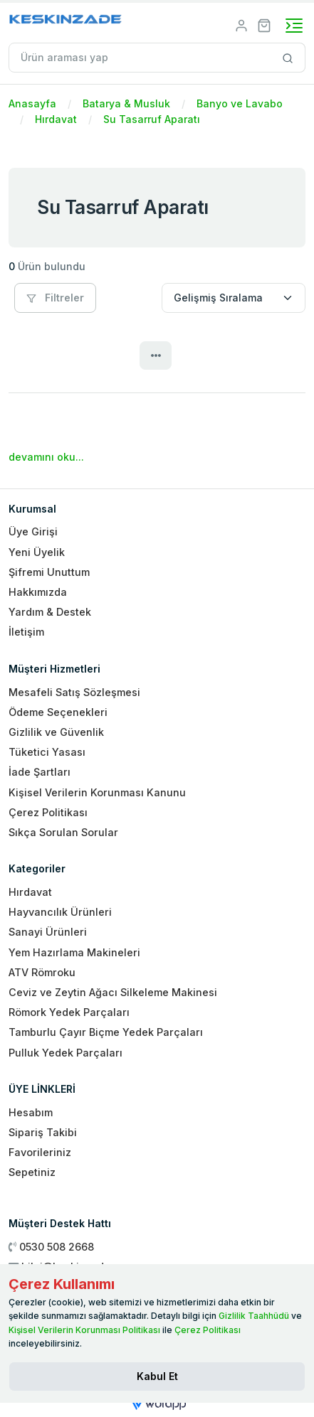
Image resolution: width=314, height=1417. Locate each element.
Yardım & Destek (50, 612)
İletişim (26, 632)
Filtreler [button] (55, 298)
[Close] (157, 1376)
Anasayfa (32, 103)
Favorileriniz (40, 1152)
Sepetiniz (32, 1172)
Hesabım (31, 1112)
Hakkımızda (38, 592)
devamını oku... (46, 457)
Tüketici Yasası (47, 752)
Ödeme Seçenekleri (58, 712)
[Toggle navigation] (294, 25)
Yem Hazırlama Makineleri (74, 952)
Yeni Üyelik (37, 552)
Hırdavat (56, 119)
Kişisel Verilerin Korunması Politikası (84, 1330)
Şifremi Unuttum (49, 572)
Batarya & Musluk (126, 103)
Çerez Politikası (48, 812)
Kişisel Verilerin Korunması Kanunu (97, 792)
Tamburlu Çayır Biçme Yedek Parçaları (106, 1032)
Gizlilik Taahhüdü (254, 1315)
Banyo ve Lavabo (240, 103)
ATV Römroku (42, 972)
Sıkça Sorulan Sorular (63, 832)
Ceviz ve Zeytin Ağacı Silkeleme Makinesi (113, 992)
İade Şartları (39, 772)
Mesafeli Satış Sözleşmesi (74, 692)
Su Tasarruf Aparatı (151, 119)
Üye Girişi (33, 531)
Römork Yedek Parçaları (69, 1012)
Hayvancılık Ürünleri (60, 912)
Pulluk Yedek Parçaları (65, 1053)
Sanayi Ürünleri (48, 932)
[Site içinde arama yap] (288, 58)
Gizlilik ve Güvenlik (56, 732)
